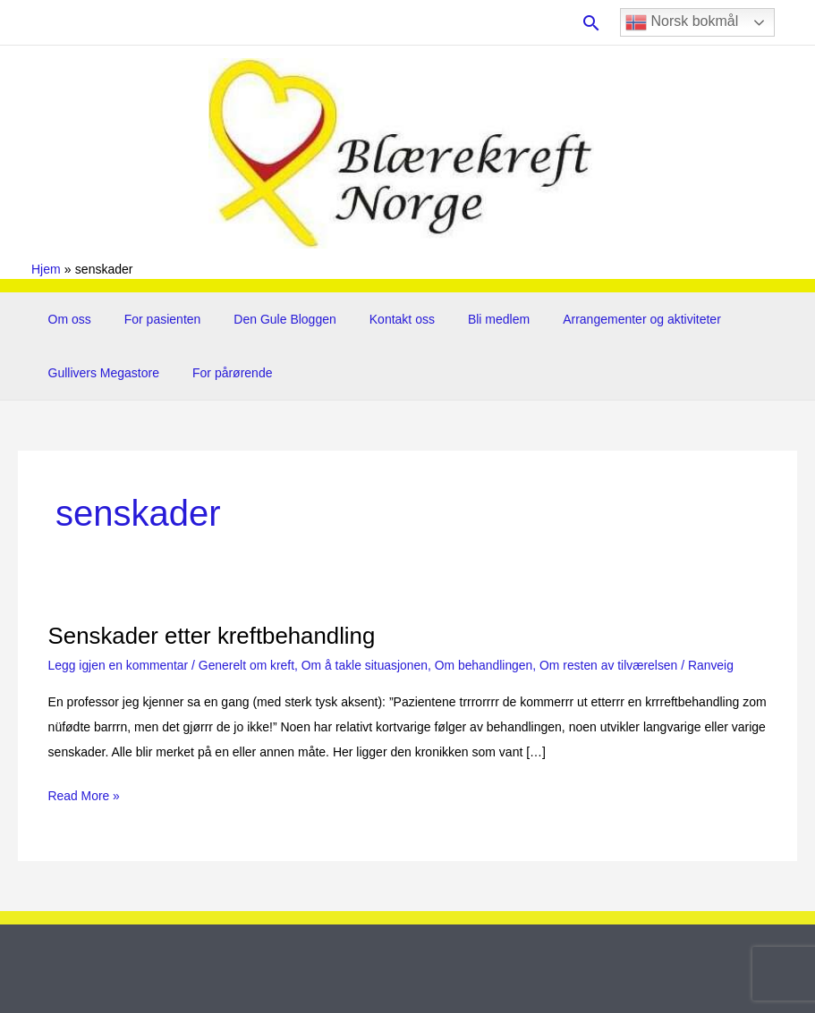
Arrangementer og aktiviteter (598, 319)
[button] (591, 23)
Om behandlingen (487, 665)
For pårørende (220, 373)
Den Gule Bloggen (265, 319)
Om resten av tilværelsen (613, 665)
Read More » (84, 795)
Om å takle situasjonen (366, 665)
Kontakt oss (373, 319)
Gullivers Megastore (100, 373)
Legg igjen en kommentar (119, 665)
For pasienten (150, 319)
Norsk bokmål (681, 22)
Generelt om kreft (248, 665)
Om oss (65, 319)
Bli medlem (462, 319)
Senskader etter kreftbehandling (213, 635)
